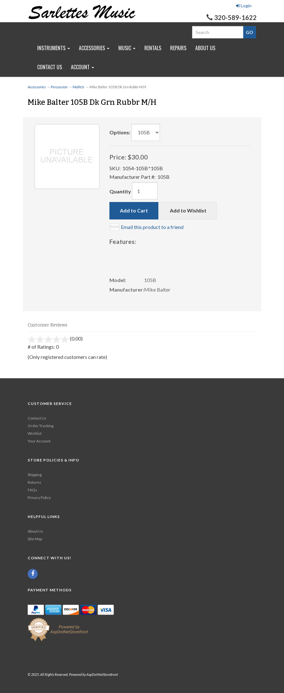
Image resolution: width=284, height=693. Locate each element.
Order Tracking (40, 425)
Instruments (53, 48)
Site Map (35, 538)
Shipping (35, 474)
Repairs (178, 48)
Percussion (59, 86)
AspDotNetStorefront (102, 674)
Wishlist (35, 433)
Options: (119, 132)
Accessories (94, 48)
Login (244, 5)
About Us (205, 48)
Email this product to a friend (152, 227)
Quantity (120, 191)
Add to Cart (134, 210)
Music (126, 48)
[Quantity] (144, 190)
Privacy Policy (39, 497)
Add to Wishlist (188, 210)
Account (82, 67)
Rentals (152, 48)
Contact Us (49, 67)
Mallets (78, 86)
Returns (34, 482)
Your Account (39, 441)
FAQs (32, 490)
